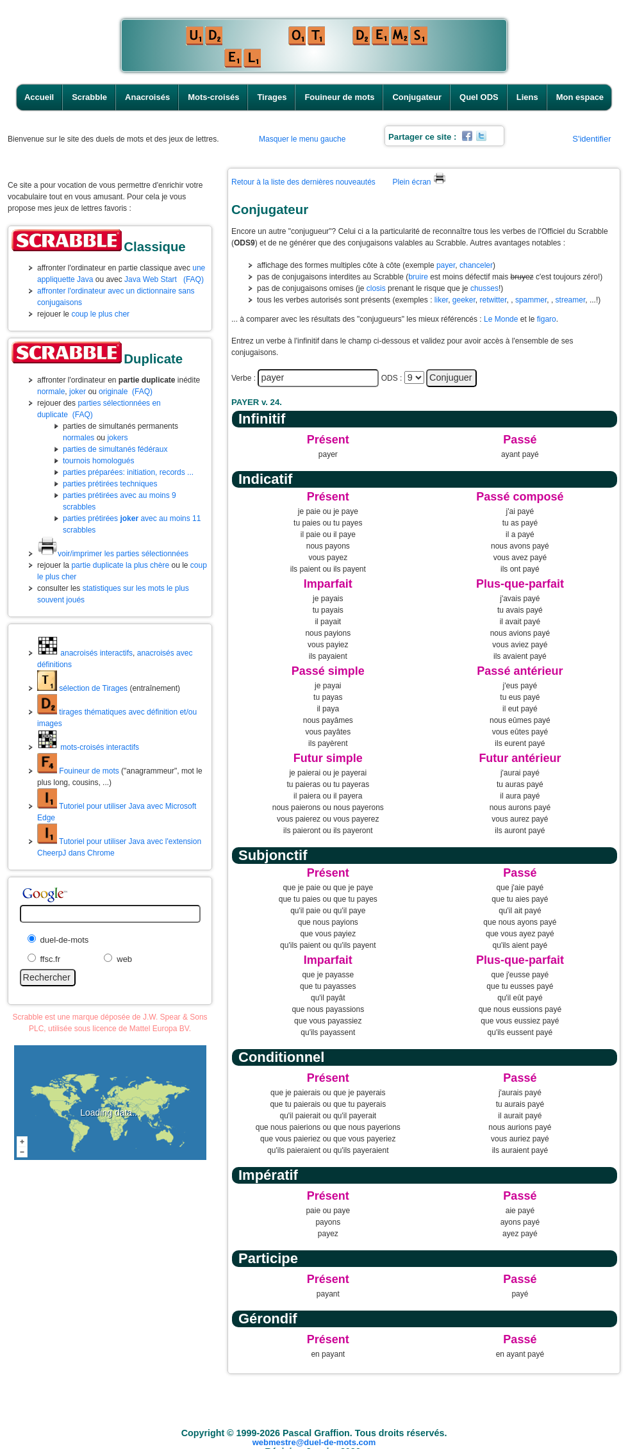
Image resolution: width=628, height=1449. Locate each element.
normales (78, 437)
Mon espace (580, 97)
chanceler (476, 265)
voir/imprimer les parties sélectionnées (112, 553)
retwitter (493, 299)
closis (376, 288)
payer (445, 265)
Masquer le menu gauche (302, 139)
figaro (546, 319)
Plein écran (418, 182)
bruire (418, 276)
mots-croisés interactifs (88, 747)
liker (441, 299)
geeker (463, 299)
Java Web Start (150, 279)
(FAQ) (193, 279)
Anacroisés (147, 97)
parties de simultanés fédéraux (115, 449)
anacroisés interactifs (85, 653)
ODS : (391, 378)
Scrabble (89, 97)
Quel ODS (479, 97)
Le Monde (501, 319)
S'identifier (591, 139)
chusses (484, 288)
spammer (531, 299)
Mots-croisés (213, 97)
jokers (117, 437)
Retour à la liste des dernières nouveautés (303, 182)
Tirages (271, 97)
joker (77, 391)
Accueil (39, 97)
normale (51, 391)
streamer (571, 299)
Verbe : (243, 378)
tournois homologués (98, 460)
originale (113, 391)
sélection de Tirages (82, 688)
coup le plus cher (100, 314)
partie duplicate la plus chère (120, 565)
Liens (527, 97)
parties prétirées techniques (110, 483)
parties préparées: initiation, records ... (128, 472)
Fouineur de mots (339, 97)
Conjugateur (417, 97)
